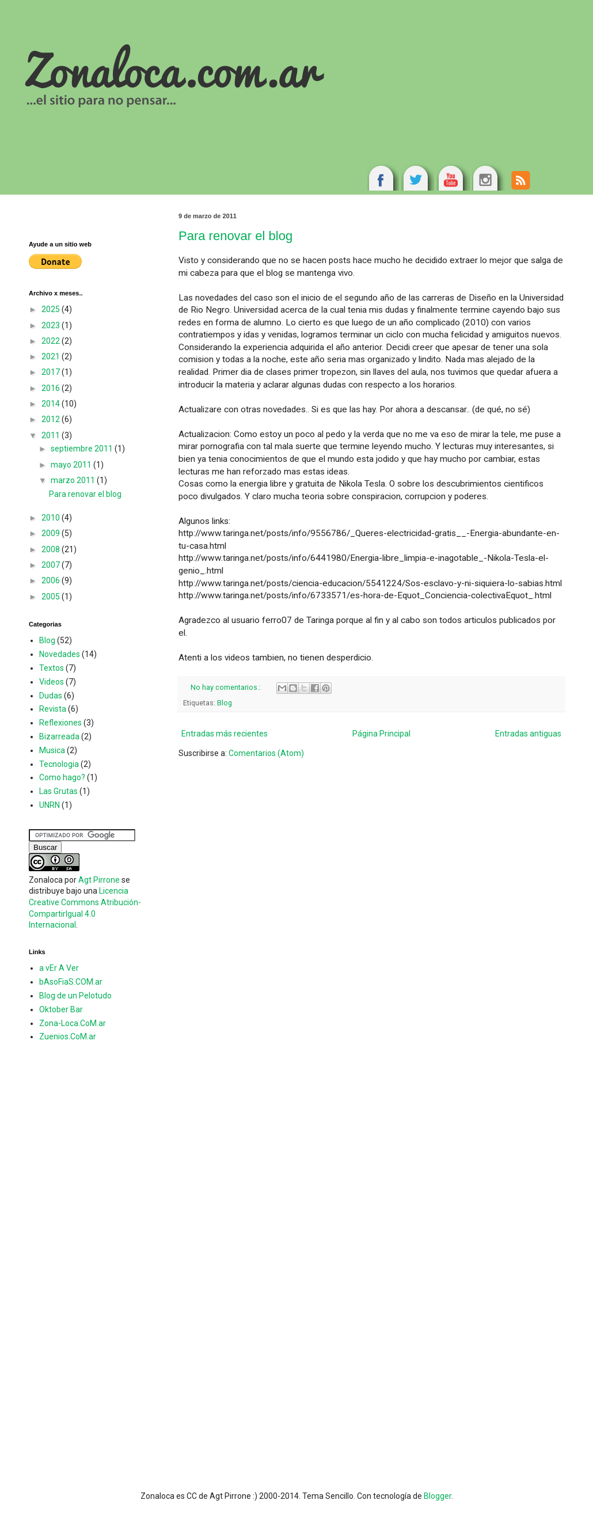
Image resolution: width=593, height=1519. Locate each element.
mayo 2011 (72, 464)
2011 (51, 435)
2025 (51, 309)
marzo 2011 (74, 480)
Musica (52, 750)
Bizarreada (59, 736)
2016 (51, 388)
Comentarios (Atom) (266, 753)
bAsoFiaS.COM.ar (70, 981)
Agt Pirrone (99, 879)
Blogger (437, 1496)
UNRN (49, 805)
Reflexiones (60, 722)
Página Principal (381, 733)
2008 (51, 549)
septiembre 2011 (83, 448)
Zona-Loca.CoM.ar (72, 1023)
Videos (51, 681)
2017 (51, 372)
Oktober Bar (61, 1009)
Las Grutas (58, 791)
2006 (51, 580)
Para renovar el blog (235, 236)
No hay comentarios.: (227, 687)
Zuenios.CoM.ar (67, 1036)
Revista (52, 708)
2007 (51, 564)
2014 (51, 403)
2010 (51, 517)
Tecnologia (59, 764)
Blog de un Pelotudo (75, 995)
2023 (51, 325)
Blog (224, 702)
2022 (51, 340)
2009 (51, 533)
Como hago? (62, 777)
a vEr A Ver (59, 968)
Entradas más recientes (224, 733)
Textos (51, 668)
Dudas (50, 695)
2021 (51, 356)
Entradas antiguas (528, 733)
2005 (51, 596)
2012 (51, 419)
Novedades (59, 654)
